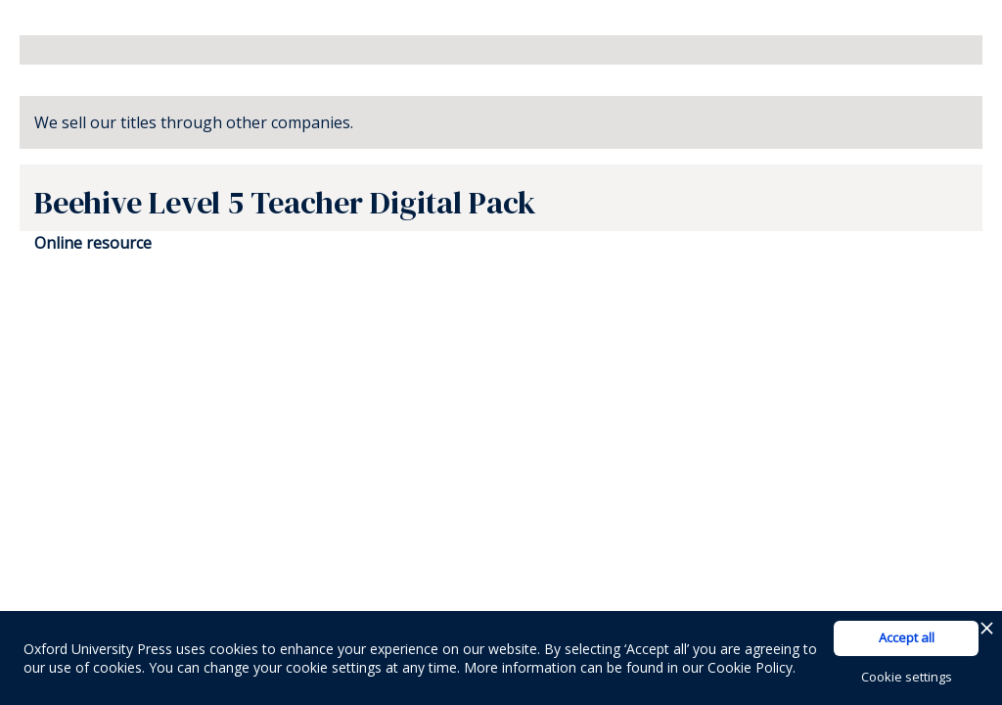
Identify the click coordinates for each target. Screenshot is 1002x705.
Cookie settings (906, 676)
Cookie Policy (750, 667)
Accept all (906, 637)
